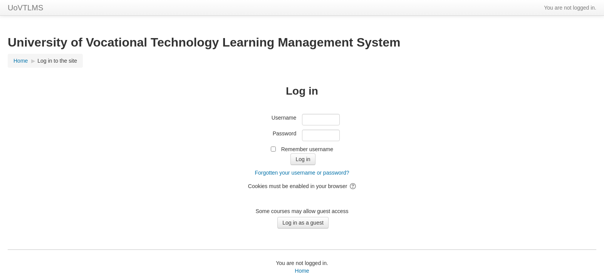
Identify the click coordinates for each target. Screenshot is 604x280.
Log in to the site (57, 61)
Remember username (307, 149)
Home (302, 271)
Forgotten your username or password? (302, 173)
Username (284, 118)
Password (284, 133)
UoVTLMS (25, 7)
